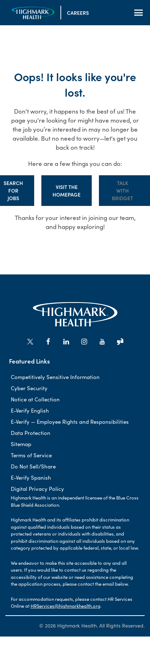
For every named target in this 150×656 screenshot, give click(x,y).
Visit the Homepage (67, 190)
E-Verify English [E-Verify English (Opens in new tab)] (30, 410)
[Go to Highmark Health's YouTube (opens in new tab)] (102, 341)
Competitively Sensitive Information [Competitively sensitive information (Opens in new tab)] (55, 376)
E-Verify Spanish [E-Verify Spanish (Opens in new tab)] (31, 477)
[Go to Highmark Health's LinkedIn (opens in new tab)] (66, 341)
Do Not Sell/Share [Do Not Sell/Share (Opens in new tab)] (33, 466)
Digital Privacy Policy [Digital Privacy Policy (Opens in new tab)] (37, 488)
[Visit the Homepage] (33, 12)
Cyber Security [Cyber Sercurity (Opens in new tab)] (29, 388)
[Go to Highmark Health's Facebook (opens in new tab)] (48, 341)
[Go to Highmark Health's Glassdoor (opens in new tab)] (120, 341)
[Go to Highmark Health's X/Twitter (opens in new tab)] (30, 341)
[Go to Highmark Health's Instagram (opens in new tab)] (84, 341)
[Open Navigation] (138, 12)
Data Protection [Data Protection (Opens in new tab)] (30, 432)
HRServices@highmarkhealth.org (65, 605)
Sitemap (21, 444)
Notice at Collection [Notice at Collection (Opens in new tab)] (35, 399)
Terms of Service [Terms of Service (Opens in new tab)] (31, 455)
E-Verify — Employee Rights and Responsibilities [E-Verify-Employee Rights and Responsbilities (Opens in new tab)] (70, 421)
